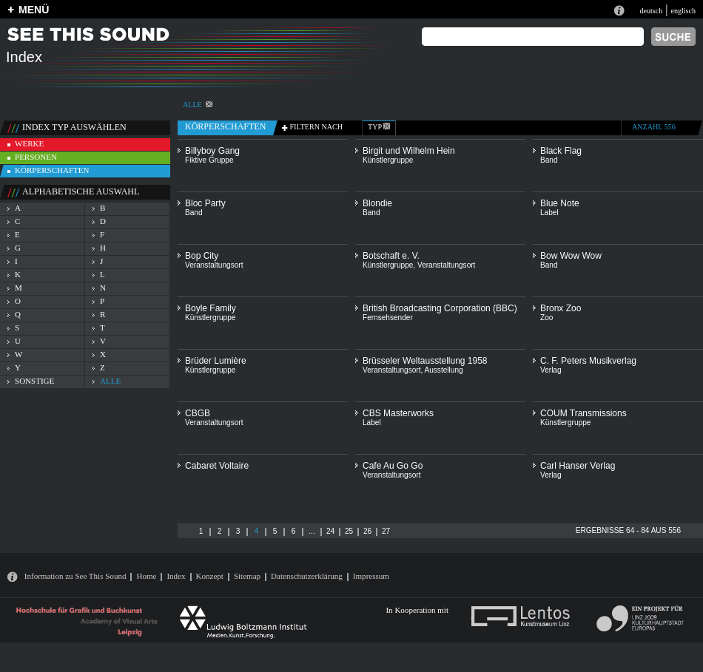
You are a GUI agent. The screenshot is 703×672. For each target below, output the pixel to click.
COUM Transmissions (583, 413)
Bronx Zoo (560, 308)
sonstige (34, 380)
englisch (683, 11)
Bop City (201, 256)
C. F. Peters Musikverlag (588, 361)
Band (549, 160)
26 (367, 531)
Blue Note (559, 203)
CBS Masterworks (398, 413)
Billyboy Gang (212, 151)
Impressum (371, 575)
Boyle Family (210, 308)
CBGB (197, 413)
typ (379, 127)
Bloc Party (205, 203)
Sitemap (247, 575)
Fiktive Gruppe (209, 160)
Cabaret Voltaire (217, 466)
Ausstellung (443, 370)
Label (549, 212)
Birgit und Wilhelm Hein (409, 151)
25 (349, 531)
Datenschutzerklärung (307, 575)
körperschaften (52, 170)
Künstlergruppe (388, 160)
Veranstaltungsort (214, 265)
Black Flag (561, 151)
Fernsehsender (388, 317)
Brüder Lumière (215, 361)
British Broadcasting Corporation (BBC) (440, 308)
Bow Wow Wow (571, 256)
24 (330, 531)
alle (197, 105)
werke (29, 143)
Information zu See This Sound (75, 575)
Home (146, 575)
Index (175, 575)
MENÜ (33, 10)
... (311, 531)
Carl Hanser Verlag (577, 466)
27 (386, 531)
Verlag (551, 370)
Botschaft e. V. (391, 256)
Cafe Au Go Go (393, 466)
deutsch (650, 11)
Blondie (377, 203)
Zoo (546, 317)
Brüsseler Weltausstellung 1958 (425, 361)
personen (36, 156)
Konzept (209, 575)
